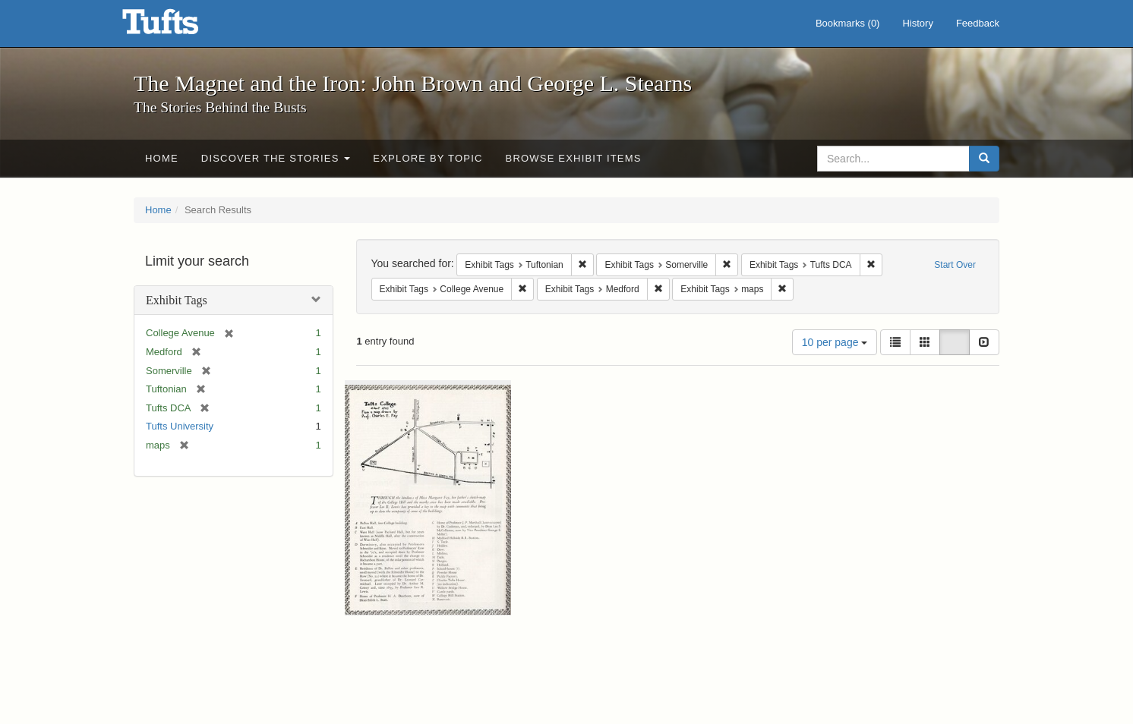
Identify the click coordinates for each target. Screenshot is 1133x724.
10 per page (835, 342)
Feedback (977, 23)
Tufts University (179, 426)
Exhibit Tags (176, 300)
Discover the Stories (276, 158)
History (917, 23)
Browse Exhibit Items (574, 158)
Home (161, 158)
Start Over (955, 265)
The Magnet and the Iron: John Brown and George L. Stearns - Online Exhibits (179, 27)
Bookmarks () (848, 23)
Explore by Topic (427, 158)
